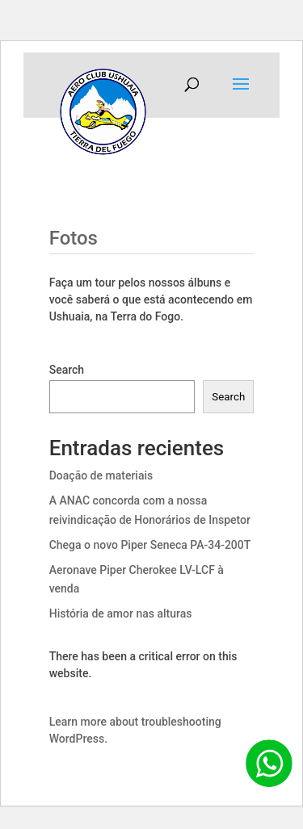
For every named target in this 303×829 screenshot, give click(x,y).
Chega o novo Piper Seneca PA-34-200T (150, 544)
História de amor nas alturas (120, 613)
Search (66, 369)
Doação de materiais (101, 475)
